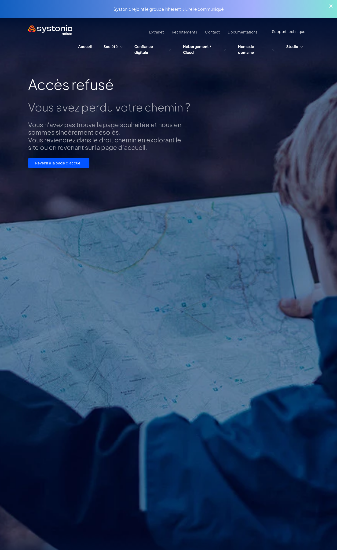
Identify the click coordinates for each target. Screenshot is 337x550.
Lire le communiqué (204, 9)
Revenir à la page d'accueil (58, 162)
